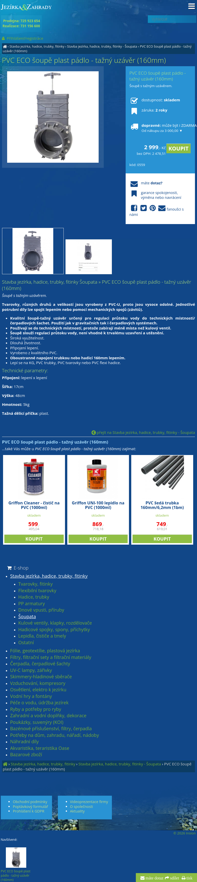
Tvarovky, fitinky (35, 584)
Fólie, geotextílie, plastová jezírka (45, 650)
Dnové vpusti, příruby (41, 610)
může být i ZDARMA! (160, 128)
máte (145, 183)
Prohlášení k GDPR (28, 811)
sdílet (174, 878)
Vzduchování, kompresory (37, 683)
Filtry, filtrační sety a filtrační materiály (50, 657)
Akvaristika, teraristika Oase (39, 748)
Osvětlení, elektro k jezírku (38, 689)
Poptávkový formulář (30, 806)
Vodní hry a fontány (31, 696)
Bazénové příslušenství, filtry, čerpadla (51, 728)
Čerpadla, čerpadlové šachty (40, 663)
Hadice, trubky (33, 597)
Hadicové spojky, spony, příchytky (54, 629)
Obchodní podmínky (30, 801)
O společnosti (81, 806)
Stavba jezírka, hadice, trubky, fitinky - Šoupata (102, 46)
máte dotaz (154, 878)
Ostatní (26, 642)
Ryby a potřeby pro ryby (35, 709)
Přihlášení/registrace (22, 38)
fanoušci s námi (156, 211)
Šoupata (27, 616)
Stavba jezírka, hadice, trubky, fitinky (36, 46)
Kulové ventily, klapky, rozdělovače (55, 623)
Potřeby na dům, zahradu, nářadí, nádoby (54, 735)
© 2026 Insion (185, 833)
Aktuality (77, 811)
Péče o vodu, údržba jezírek (39, 702)
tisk (189, 878)
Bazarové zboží (26, 754)
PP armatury (31, 603)
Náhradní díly (24, 741)
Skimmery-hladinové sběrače (41, 676)
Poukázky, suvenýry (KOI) (36, 722)
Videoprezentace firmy (89, 801)
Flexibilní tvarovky (37, 590)
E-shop (17, 567)
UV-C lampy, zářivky (31, 670)
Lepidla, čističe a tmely (42, 636)
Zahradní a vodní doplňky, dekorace (48, 715)
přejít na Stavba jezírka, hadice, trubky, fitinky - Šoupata (143, 432)
